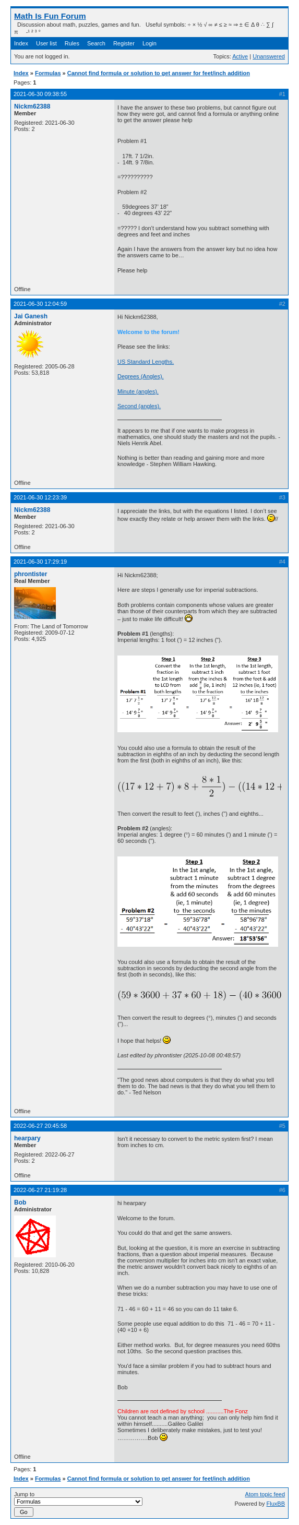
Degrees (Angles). (140, 376)
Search (96, 43)
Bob (20, 1202)
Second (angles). (139, 406)
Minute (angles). (138, 391)
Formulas (48, 73)
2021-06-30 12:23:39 (40, 497)
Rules (72, 43)
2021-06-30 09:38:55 (40, 94)
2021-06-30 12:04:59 (40, 304)
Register (124, 43)
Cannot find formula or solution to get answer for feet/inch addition (158, 73)
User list (46, 43)
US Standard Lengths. (145, 362)
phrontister (30, 574)
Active (240, 56)
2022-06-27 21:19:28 (40, 1190)
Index (21, 43)
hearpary (27, 1138)
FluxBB (276, 1503)
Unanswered (269, 56)
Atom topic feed (265, 1494)
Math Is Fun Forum (50, 15)
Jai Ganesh (30, 316)
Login (149, 43)
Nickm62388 (32, 106)
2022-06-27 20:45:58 (40, 1126)
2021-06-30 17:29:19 (40, 561)
